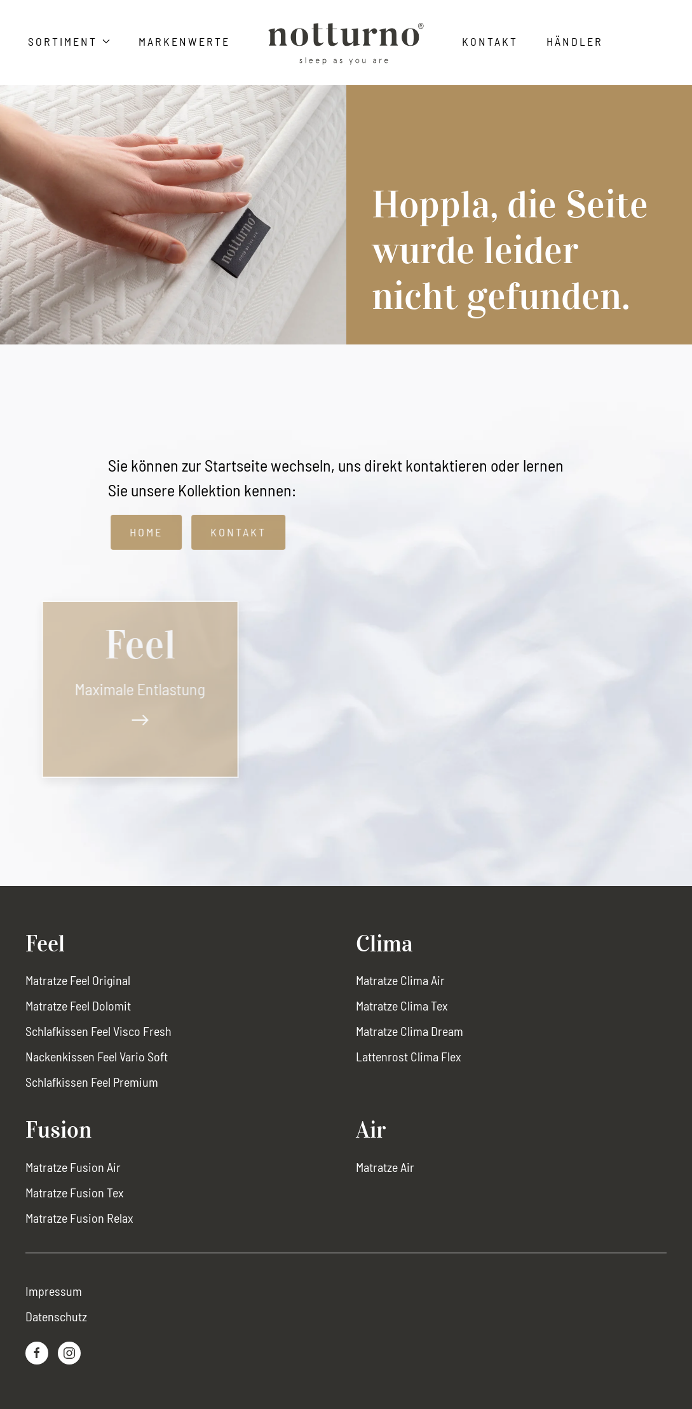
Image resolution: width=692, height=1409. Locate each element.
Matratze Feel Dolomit (78, 1005)
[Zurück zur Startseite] (346, 44)
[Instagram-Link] (69, 1353)
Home (154, 532)
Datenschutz (56, 1316)
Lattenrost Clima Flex (408, 1056)
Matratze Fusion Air (73, 1166)
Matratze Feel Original (77, 980)
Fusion (58, 1130)
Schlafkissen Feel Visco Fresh (98, 1030)
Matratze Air (385, 1166)
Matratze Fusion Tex (74, 1192)
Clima (384, 944)
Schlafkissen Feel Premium (91, 1081)
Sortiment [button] (69, 41)
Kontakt (490, 41)
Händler (574, 41)
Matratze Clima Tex (402, 1005)
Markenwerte (184, 41)
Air (371, 1130)
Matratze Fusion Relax (79, 1217)
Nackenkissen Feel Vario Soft (96, 1056)
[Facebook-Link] (36, 1353)
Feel (45, 944)
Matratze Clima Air (400, 980)
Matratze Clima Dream (409, 1030)
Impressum (53, 1290)
